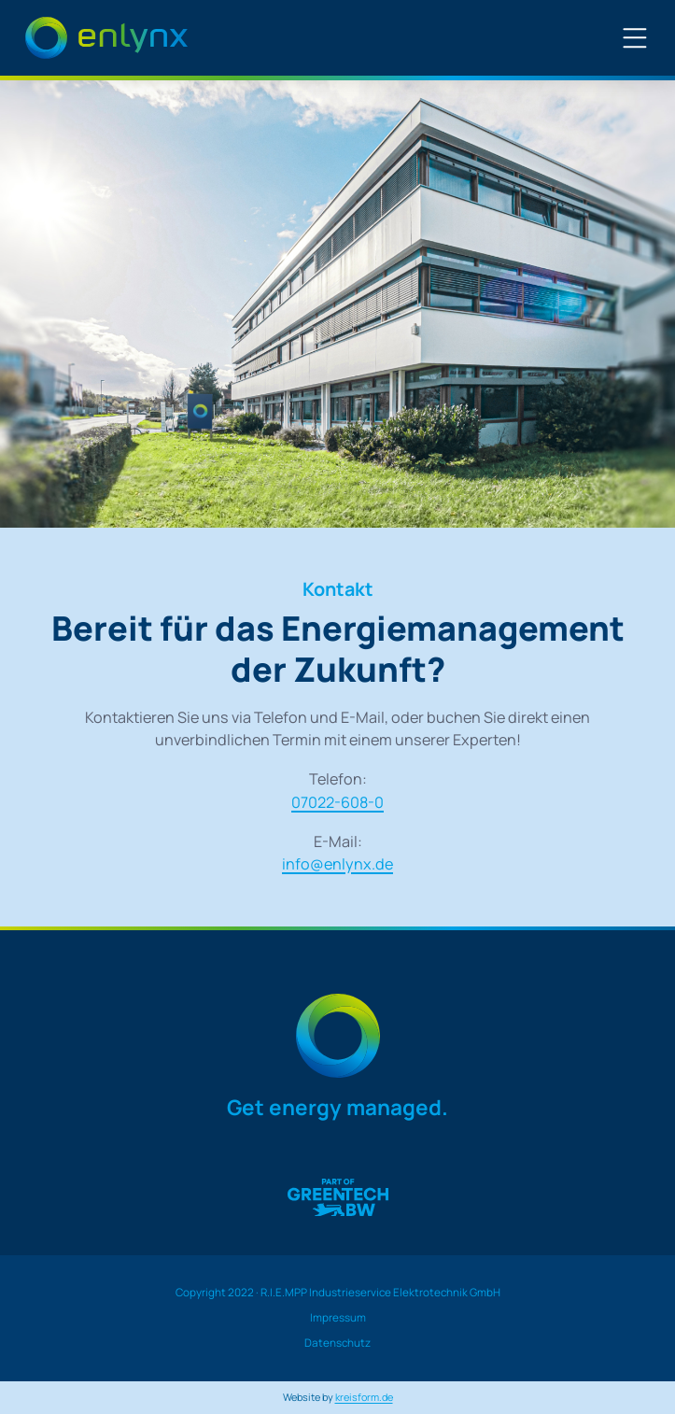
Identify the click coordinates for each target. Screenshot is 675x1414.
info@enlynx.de (337, 864)
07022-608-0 (337, 802)
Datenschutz (337, 1343)
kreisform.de (364, 1397)
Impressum (338, 1317)
